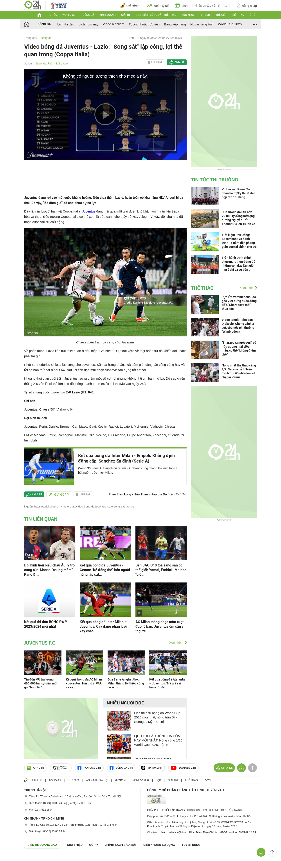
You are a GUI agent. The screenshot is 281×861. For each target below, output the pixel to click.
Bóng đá (88, 14)
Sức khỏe (188, 14)
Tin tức (52, 14)
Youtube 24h (183, 768)
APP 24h (35, 768)
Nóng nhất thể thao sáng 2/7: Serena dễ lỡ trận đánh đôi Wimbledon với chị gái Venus (239, 371)
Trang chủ (30, 37)
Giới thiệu (75, 845)
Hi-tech (205, 14)
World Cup (69, 14)
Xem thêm (176, 642)
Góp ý (93, 845)
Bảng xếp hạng (175, 24)
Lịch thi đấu (65, 24)
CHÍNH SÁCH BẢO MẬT (121, 845)
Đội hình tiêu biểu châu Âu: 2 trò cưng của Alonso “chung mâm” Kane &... (49, 570)
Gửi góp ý (59, 494)
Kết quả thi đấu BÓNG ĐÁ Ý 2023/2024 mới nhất (45, 624)
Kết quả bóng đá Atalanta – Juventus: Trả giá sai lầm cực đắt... (167, 683)
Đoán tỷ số (158, 5)
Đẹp (158, 780)
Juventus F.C (44, 63)
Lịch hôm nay (88, 24)
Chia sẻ (179, 62)
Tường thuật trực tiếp (144, 24)
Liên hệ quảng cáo (42, 845)
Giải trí (125, 14)
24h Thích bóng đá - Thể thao (156, 14)
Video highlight (113, 24)
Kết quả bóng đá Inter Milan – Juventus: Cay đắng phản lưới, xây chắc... (104, 626)
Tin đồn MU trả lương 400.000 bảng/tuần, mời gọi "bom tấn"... (40, 683)
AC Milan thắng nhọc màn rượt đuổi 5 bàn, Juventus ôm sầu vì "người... (159, 626)
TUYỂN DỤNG (191, 845)
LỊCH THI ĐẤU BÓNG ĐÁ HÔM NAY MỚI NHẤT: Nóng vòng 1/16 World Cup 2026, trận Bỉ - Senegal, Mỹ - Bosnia (158, 740)
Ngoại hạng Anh (202, 24)
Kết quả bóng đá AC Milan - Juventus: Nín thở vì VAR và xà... (84, 683)
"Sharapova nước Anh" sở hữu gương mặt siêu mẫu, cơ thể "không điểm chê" (239, 348)
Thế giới (221, 14)
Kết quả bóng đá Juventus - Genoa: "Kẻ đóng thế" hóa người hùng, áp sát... (105, 570)
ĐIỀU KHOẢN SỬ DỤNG (159, 845)
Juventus (88, 211)
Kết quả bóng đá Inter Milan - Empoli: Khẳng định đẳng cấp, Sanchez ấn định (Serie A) (126, 458)
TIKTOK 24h (151, 768)
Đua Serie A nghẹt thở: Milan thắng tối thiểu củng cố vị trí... (126, 683)
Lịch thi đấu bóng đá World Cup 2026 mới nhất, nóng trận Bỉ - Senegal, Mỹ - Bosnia (157, 717)
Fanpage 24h (89, 768)
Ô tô (252, 14)
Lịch (181, 5)
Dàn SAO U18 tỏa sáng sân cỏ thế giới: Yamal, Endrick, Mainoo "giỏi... (160, 570)
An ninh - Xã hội (97, 780)
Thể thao (237, 14)
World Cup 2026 (230, 24)
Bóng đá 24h (121, 768)
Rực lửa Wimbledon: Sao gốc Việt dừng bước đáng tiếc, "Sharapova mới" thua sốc (239, 303)
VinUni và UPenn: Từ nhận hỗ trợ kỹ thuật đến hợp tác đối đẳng (239, 193)
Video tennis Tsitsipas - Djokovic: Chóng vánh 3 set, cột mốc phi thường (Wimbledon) (238, 325)
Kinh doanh (107, 14)
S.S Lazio (62, 63)
